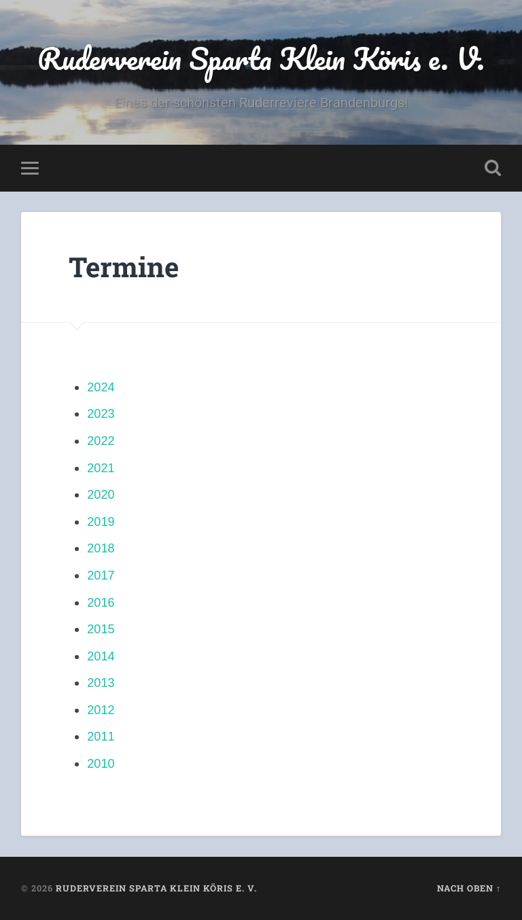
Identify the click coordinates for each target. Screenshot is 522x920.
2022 (100, 441)
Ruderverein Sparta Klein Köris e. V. (261, 58)
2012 (100, 710)
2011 (100, 736)
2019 (100, 522)
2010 (100, 764)
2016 (100, 602)
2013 (100, 683)
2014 (100, 656)
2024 (100, 387)
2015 (100, 629)
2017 (100, 575)
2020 (100, 494)
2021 (100, 468)
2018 (100, 548)
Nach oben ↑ (469, 888)
